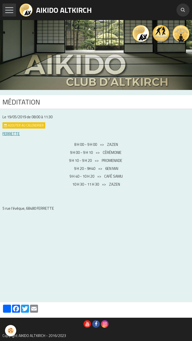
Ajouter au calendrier (24, 125)
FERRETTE (11, 134)
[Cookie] (10, 330)
